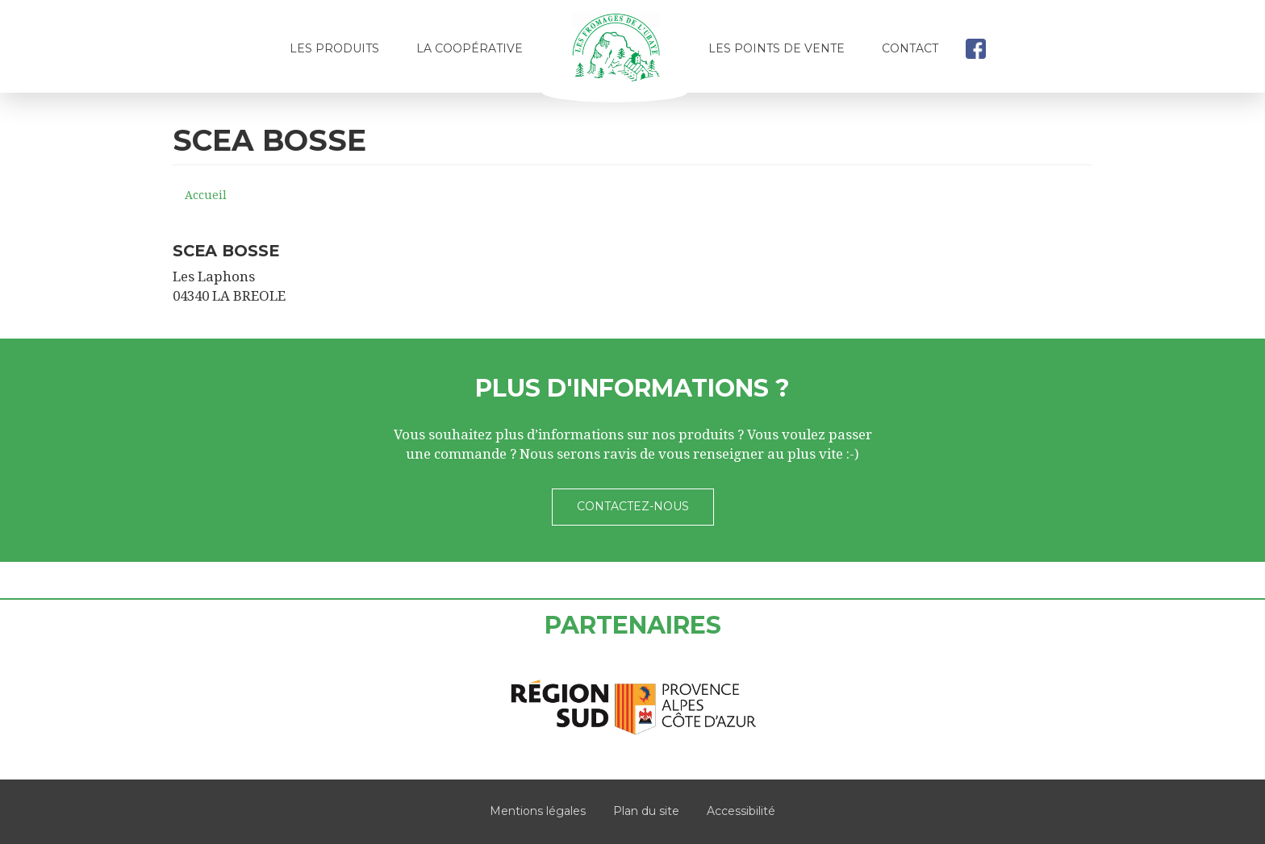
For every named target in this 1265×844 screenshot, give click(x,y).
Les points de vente (776, 48)
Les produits (334, 48)
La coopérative (469, 48)
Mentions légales (538, 811)
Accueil (615, 54)
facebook (975, 48)
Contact (910, 48)
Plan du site (646, 811)
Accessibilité (741, 811)
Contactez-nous (633, 506)
